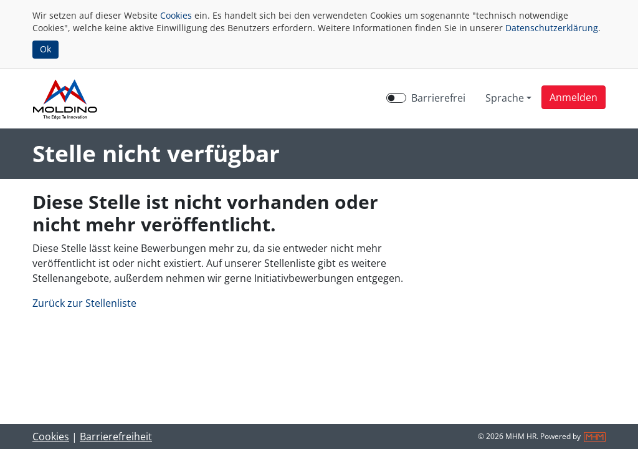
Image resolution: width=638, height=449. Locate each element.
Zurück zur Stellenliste (84, 303)
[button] (573, 97)
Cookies (176, 15)
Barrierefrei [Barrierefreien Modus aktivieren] (438, 98)
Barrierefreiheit (116, 436)
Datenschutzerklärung (551, 28)
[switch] (396, 98)
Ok (45, 49)
